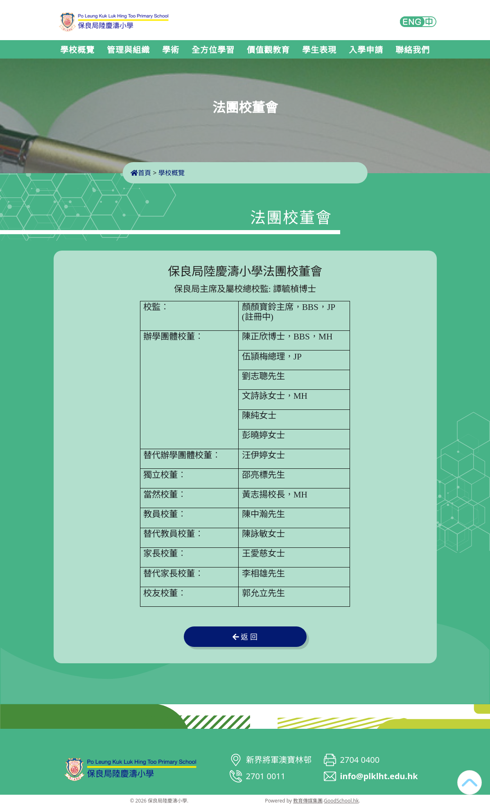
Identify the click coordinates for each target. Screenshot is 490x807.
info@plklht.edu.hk (379, 776)
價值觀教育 (268, 49)
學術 (170, 49)
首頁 (141, 172)
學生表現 (319, 49)
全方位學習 (213, 49)
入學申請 (366, 49)
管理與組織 (128, 49)
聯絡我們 (412, 49)
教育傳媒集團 (308, 800)
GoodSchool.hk (341, 800)
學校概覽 (77, 49)
